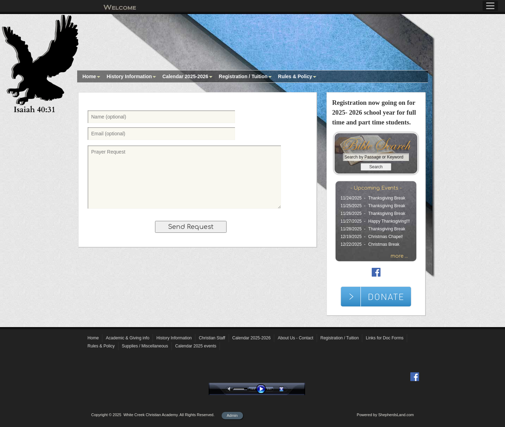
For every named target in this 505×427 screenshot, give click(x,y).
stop (287, 389)
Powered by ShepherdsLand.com (385, 415)
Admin (232, 415)
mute (230, 389)
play (262, 389)
